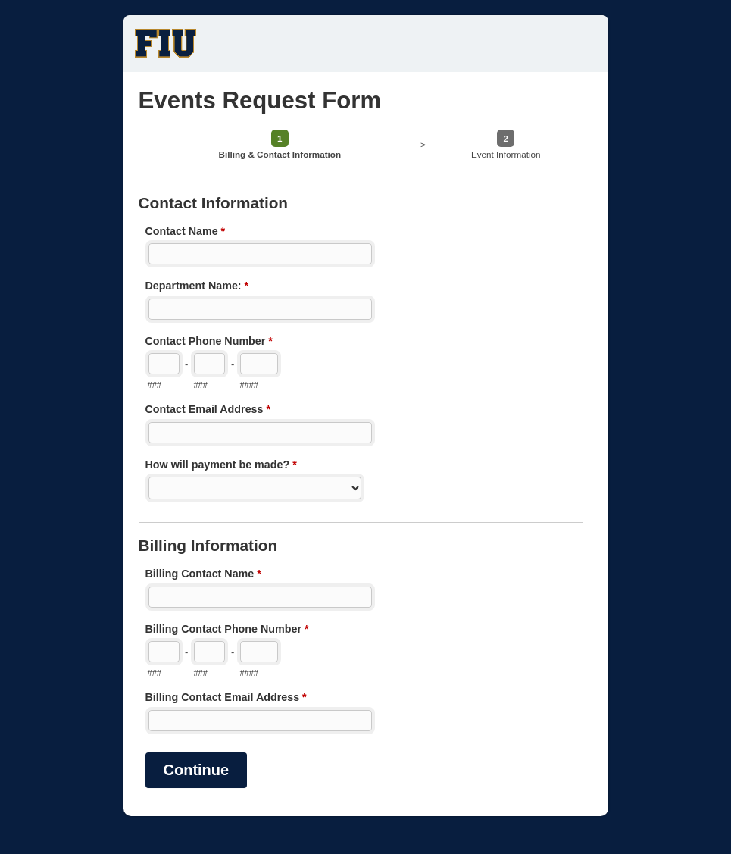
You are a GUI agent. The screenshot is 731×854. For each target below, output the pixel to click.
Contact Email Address (208, 410)
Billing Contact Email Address (226, 698)
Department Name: (197, 287)
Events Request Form (365, 43)
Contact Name (185, 232)
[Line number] (259, 363)
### (154, 384)
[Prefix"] (209, 363)
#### (248, 384)
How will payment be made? (221, 466)
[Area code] (164, 363)
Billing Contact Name (203, 575)
